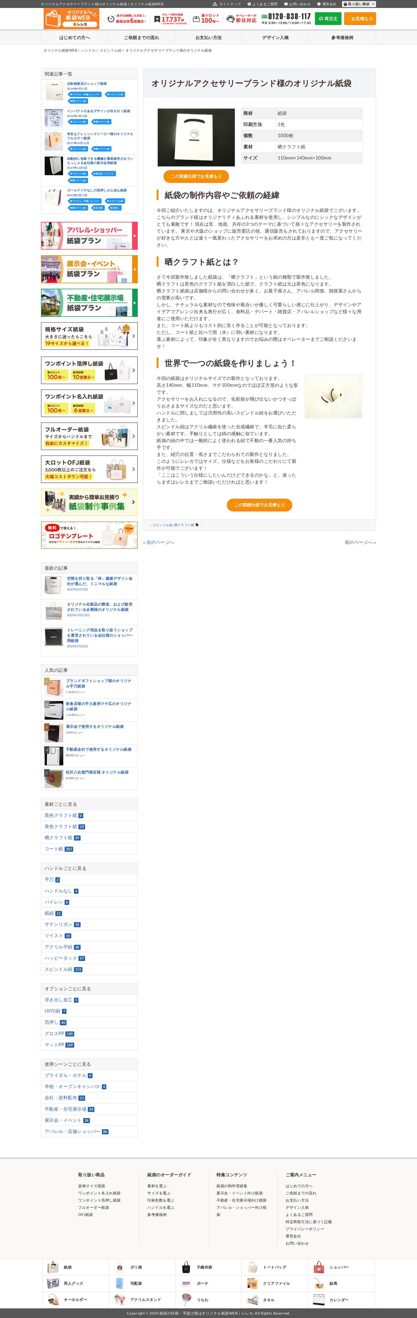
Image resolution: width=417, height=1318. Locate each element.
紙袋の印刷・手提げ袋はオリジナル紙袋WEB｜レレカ (206, 1313)
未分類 (99, 208)
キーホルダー (67, 1299)
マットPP (59, 1045)
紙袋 (59, 1267)
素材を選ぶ (157, 1185)
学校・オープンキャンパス (76, 1086)
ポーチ (194, 1283)
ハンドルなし (62, 891)
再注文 (328, 18)
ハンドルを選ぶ (160, 1207)
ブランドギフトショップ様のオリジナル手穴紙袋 (99, 683)
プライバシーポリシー (305, 1229)
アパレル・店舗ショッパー (85, 94)
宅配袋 (127, 1283)
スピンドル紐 (163, 525)
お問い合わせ (297, 4)
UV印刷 (56, 1011)
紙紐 (53, 913)
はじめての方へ (74, 37)
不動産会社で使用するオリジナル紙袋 (99, 749)
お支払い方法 (208, 37)
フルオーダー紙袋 (93, 1207)
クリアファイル (268, 1283)
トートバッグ (266, 1267)
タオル (260, 1300)
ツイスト (58, 936)
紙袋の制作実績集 (231, 1185)
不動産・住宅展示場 (70, 1109)
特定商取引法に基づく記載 (309, 1221)
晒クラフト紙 (184, 525)
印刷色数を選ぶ (160, 1200)
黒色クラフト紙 (64, 815)
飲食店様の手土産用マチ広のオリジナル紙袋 (99, 706)
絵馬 (324, 1283)
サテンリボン (63, 924)
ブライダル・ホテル (69, 1075)
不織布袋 (196, 1267)
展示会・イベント (105, 173)
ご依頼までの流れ (141, 37)
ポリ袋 (127, 1267)
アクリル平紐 (63, 947)
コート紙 (59, 849)
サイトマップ (226, 4)
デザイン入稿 (275, 37)
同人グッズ (65, 1283)
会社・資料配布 (65, 1098)
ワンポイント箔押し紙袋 (99, 1200)
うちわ (194, 1300)
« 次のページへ (158, 542)
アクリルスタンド (137, 1299)
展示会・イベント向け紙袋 (239, 1193)
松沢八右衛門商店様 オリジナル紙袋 (97, 772)
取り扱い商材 (359, 4)
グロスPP (59, 1033)
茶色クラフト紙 (65, 826)
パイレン (57, 902)
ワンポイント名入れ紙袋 (99, 1193)
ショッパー (330, 1267)
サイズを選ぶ (158, 1193)
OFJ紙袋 (85, 1214)
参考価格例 (342, 37)
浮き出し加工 (62, 1000)
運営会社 (326, 4)
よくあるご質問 (262, 4)
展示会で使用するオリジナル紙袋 (95, 726)
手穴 (52, 880)
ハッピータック (65, 958)
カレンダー (330, 1300)
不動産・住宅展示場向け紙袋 (241, 1200)
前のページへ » (360, 542)
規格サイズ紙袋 (91, 1185)
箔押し (115, 208)
